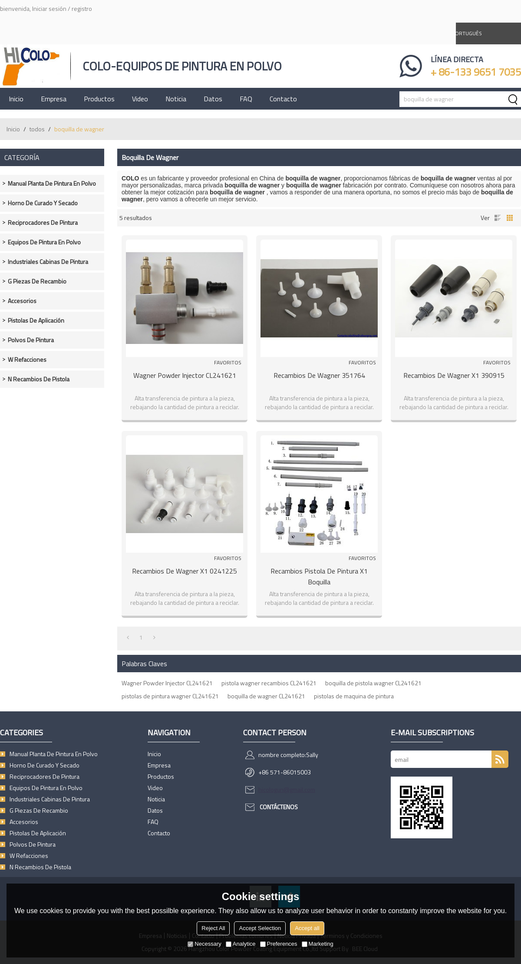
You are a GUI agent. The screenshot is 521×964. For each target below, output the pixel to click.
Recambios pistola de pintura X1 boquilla (319, 576)
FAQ (246, 98)
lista (497, 217)
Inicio (16, 98)
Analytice (241, 944)
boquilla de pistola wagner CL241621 (373, 682)
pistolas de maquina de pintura (354, 695)
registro (82, 8)
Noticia (175, 98)
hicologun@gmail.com (286, 789)
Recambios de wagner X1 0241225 (184, 571)
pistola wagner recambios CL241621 (269, 682)
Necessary (204, 944)
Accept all (307, 928)
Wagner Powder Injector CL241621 (184, 375)
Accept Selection (260, 928)
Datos (213, 98)
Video (140, 98)
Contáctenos (279, 806)
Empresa (53, 98)
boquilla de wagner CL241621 (266, 695)
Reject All (213, 928)
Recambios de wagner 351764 (319, 375)
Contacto (283, 98)
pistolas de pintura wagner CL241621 (170, 695)
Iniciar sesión (49, 8)
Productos (99, 98)
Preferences (278, 944)
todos (37, 128)
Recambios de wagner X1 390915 (454, 375)
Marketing (317, 944)
